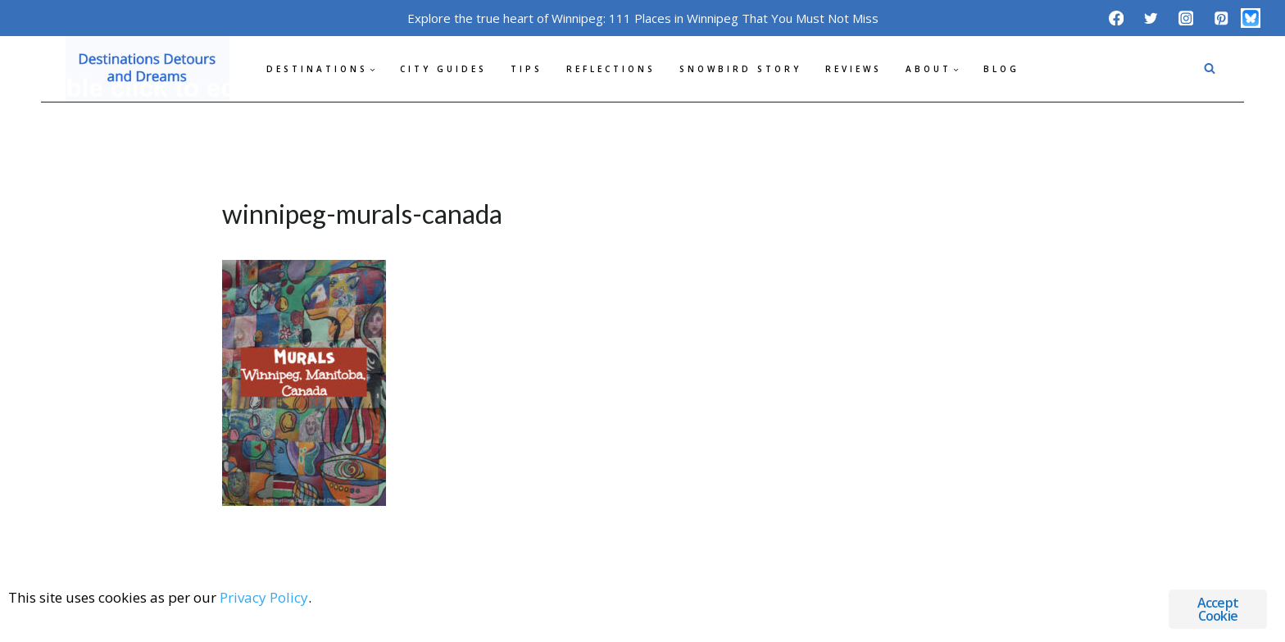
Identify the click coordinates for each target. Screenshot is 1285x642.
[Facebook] (1116, 17)
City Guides (443, 69)
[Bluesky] (1250, 18)
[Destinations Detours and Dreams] (147, 69)
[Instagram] (1186, 17)
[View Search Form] (1209, 69)
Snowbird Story (740, 69)
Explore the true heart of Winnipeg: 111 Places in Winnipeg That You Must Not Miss (643, 18)
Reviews (853, 69)
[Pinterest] (1221, 17)
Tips (527, 69)
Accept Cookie (1217, 609)
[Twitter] (1151, 17)
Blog (1001, 69)
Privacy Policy (264, 597)
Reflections (611, 69)
